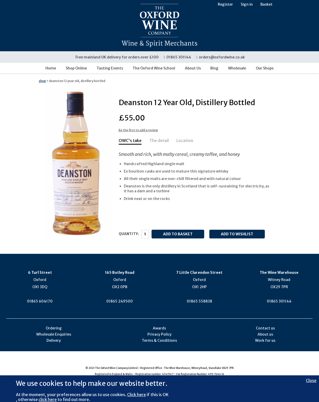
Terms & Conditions (159, 340)
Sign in (247, 4)
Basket (266, 4)
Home (50, 68)
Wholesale (237, 68)
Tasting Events (110, 68)
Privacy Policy (159, 334)
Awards (159, 328)
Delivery (53, 340)
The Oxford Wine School (154, 68)
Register (225, 4)
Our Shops (265, 68)
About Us (193, 68)
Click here (136, 394)
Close (311, 380)
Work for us (265, 340)
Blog (214, 68)
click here (48, 399)
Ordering (54, 328)
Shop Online (76, 68)
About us (265, 334)
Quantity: (129, 234)
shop (42, 81)
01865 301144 (177, 57)
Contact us (265, 328)
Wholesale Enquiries (53, 334)
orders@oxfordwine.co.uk (220, 57)
